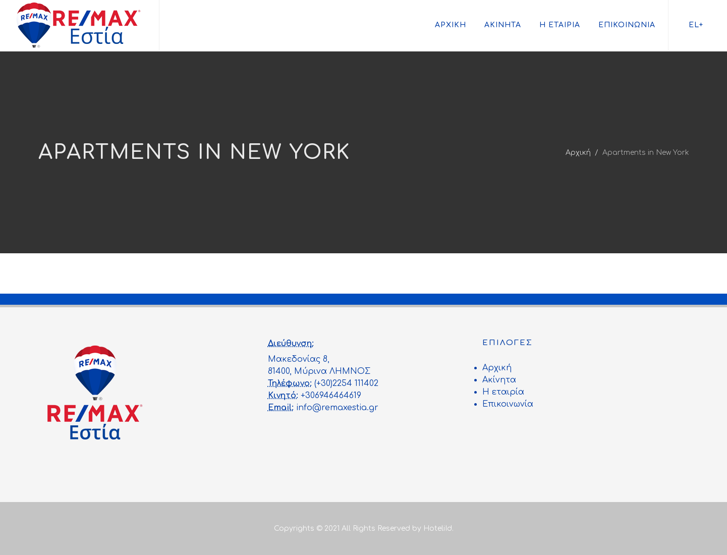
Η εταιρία (559, 25)
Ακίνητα (502, 25)
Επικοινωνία (626, 25)
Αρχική (450, 25)
